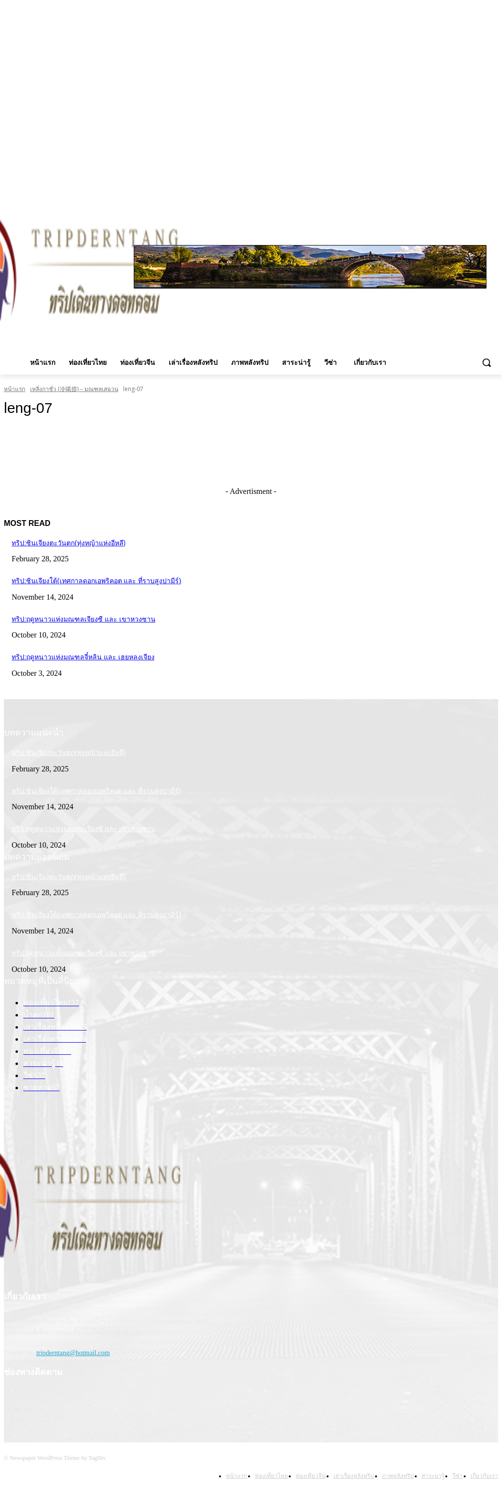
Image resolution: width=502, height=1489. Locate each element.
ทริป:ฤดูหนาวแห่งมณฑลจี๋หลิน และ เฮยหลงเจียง (83, 657)
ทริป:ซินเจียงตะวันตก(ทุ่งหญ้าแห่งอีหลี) (69, 543)
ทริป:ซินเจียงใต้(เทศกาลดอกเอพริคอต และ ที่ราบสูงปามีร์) (96, 581)
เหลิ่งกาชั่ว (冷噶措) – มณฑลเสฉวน (74, 389)
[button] (486, 362)
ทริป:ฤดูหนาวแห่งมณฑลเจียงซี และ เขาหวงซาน (84, 619)
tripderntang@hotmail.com (73, 1353)
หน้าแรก (14, 389)
